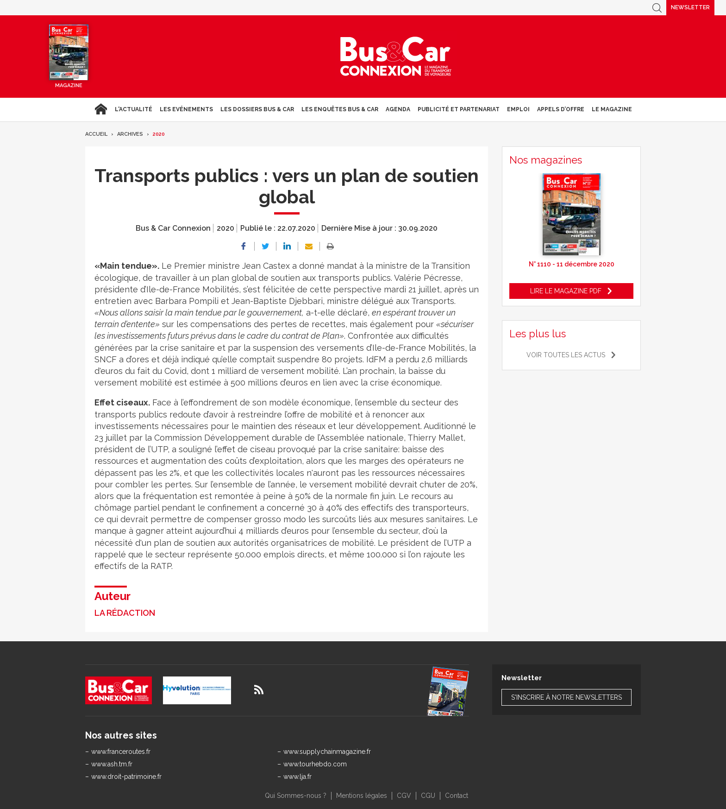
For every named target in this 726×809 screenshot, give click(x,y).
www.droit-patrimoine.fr (126, 776)
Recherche (657, 7)
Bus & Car (396, 56)
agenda (398, 109)
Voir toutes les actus (565, 355)
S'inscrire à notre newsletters (566, 697)
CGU (428, 795)
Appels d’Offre (560, 109)
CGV (404, 795)
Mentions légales (361, 795)
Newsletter (690, 7)
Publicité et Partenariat (459, 109)
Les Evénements (186, 109)
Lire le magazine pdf (565, 291)
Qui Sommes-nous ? (295, 795)
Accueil (100, 109)
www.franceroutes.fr (120, 751)
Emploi (518, 109)
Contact (456, 795)
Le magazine (612, 109)
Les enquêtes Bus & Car (339, 109)
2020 (159, 134)
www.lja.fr (297, 776)
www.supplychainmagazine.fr (327, 751)
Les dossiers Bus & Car (257, 109)
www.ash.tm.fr (111, 764)
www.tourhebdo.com (315, 764)
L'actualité (133, 109)
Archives (130, 134)
